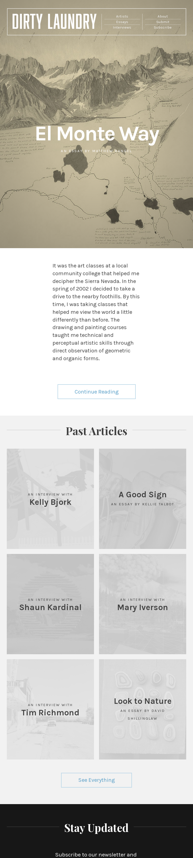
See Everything (96, 780)
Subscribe (163, 27)
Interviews (122, 27)
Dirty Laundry (55, 23)
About (163, 16)
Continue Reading (97, 392)
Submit (162, 22)
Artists (122, 16)
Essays (122, 22)
